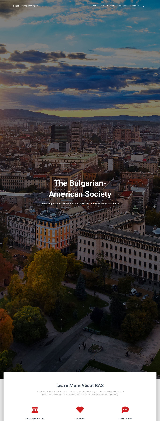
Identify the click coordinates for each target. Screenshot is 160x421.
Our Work (123, 6)
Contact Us (134, 6)
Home (95, 6)
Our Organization (108, 6)
